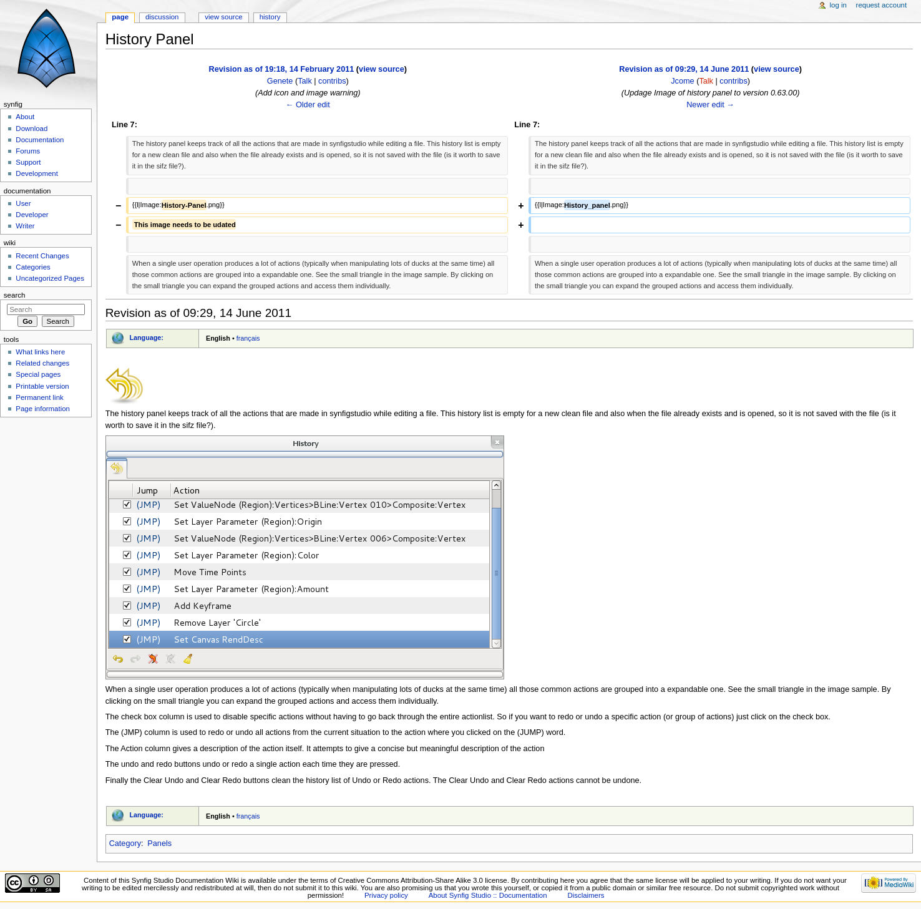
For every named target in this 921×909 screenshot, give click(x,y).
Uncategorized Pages (50, 278)
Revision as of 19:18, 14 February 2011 (281, 69)
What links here (40, 352)
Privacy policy (386, 895)
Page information (43, 408)
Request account (881, 5)
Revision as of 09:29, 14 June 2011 (684, 69)
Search (15, 295)
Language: (146, 337)
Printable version (42, 386)
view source (381, 69)
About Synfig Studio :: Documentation (488, 895)
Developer (32, 214)
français (248, 338)
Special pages (38, 374)
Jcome (682, 81)
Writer (25, 226)
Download (31, 128)
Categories (33, 267)
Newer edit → (710, 104)
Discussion (161, 17)
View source (223, 17)
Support (28, 162)
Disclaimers (585, 895)
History (270, 17)
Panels (159, 843)
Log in (838, 5)
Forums (28, 151)
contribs (332, 81)
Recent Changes (42, 256)
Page (120, 17)
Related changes (42, 363)
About (25, 116)
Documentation (40, 139)
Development (36, 173)
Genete (280, 81)
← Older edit (308, 104)
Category (125, 843)
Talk (305, 81)
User (23, 203)
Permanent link (39, 397)
